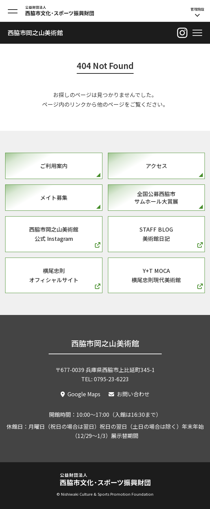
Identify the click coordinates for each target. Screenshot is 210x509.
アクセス (156, 166)
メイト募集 (53, 197)
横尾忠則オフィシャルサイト (53, 275)
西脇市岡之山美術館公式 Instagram (53, 234)
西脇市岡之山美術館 (35, 32)
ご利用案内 (53, 166)
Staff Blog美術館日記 (156, 234)
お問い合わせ (133, 394)
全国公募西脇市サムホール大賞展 (156, 197)
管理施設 (197, 11)
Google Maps (83, 394)
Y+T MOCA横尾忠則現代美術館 (156, 275)
